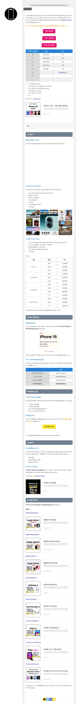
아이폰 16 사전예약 (39, 476)
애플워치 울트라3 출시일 (32, 534)
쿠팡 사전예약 (49, 31)
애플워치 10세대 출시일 (32, 512)
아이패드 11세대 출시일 (32, 620)
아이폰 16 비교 (37, 99)
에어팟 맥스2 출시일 (31, 599)
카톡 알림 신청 (65, 20)
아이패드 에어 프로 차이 (32, 664)
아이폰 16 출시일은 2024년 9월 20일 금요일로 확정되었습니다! (49, 5)
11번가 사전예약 (49, 38)
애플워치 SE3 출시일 (31, 556)
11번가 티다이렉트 (49, 45)
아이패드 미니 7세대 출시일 (33, 642)
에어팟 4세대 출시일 (31, 577)
